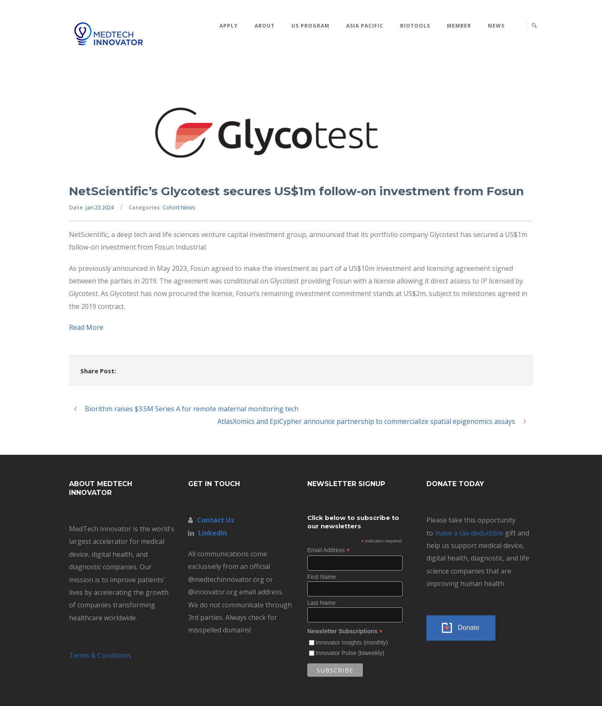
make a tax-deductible (469, 533)
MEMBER (459, 25)
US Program (310, 25)
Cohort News (179, 207)
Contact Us (215, 520)
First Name (321, 576)
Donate (469, 627)
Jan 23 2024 (100, 207)
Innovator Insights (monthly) (352, 642)
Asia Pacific (364, 25)
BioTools (415, 25)
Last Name (321, 602)
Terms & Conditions (100, 655)
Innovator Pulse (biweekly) (350, 653)
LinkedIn (212, 533)
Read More (86, 327)
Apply (228, 25)
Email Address (328, 550)
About (265, 25)
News (496, 25)
